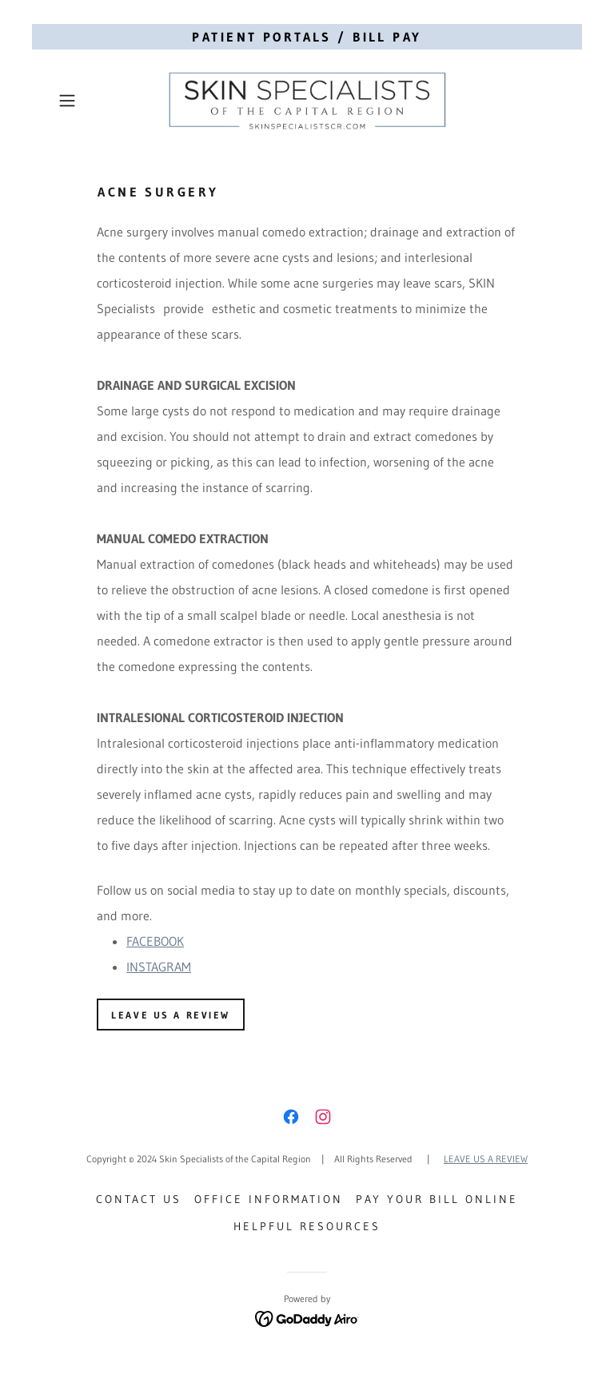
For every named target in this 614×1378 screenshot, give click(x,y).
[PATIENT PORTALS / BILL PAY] (307, 36)
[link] (307, 101)
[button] (89, 101)
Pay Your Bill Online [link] (437, 1199)
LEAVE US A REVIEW (170, 1015)
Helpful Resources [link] (307, 1226)
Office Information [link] (268, 1199)
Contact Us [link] (138, 1199)
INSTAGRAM (158, 967)
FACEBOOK (155, 941)
